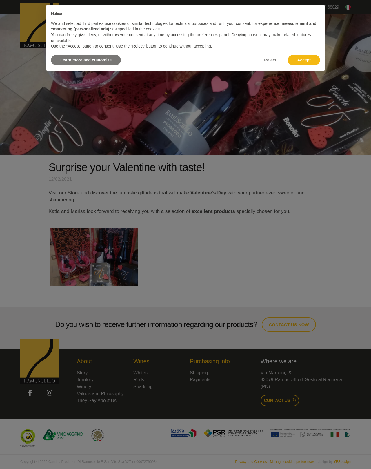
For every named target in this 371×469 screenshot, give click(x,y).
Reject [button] (270, 60)
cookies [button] (153, 29)
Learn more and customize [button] (86, 60)
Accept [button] (304, 60)
